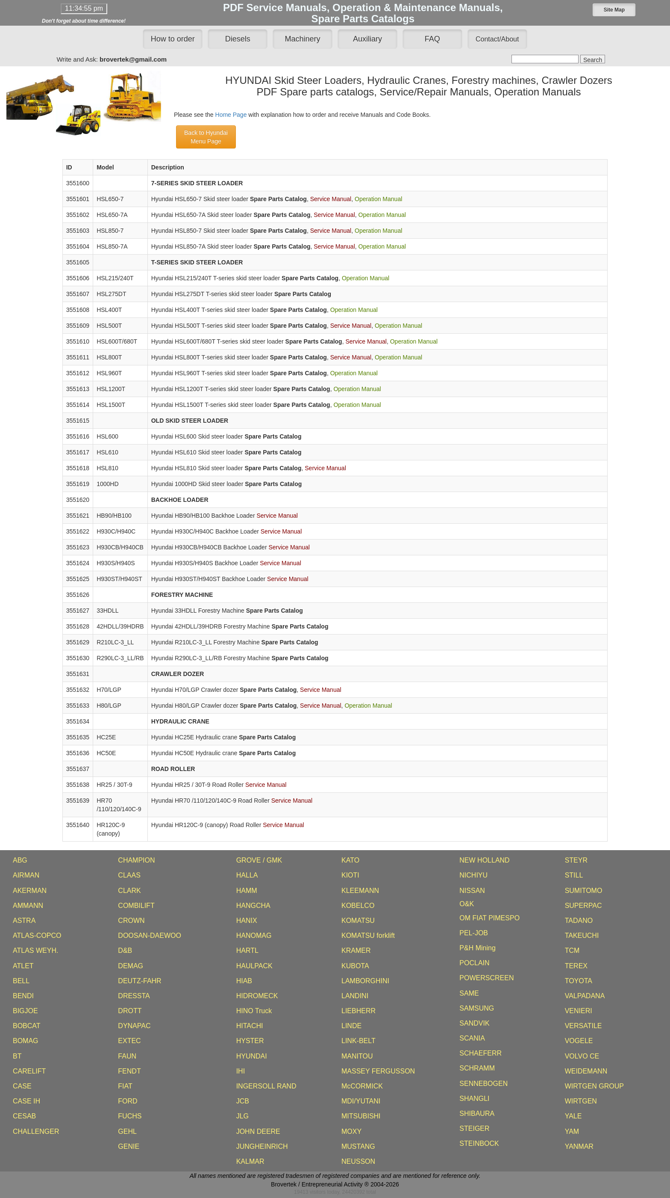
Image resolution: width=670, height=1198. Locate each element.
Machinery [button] (302, 39)
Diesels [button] (237, 39)
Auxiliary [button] (367, 39)
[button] (614, 9)
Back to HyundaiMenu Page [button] (206, 137)
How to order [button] (173, 39)
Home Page (231, 114)
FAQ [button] (432, 39)
